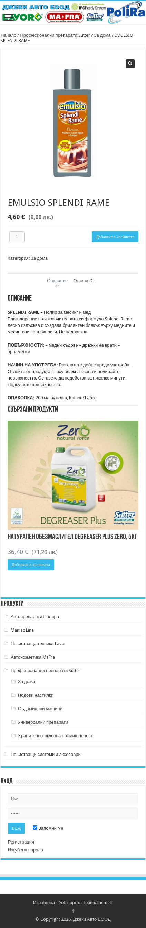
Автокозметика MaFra (33, 657)
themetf (105, 902)
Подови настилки (35, 695)
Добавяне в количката (115, 236)
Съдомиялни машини (40, 708)
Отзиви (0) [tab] (83, 280)
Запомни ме (48, 828)
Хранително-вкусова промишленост (55, 735)
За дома (102, 35)
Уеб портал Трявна (78, 902)
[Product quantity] (17, 236)
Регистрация (21, 842)
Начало (8, 35)
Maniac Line (22, 630)
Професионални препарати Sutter (55, 35)
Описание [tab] (57, 280)
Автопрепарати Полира (35, 616)
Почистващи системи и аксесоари (46, 754)
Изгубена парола (25, 850)
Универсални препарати (43, 722)
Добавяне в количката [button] (31, 564)
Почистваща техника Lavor (38, 643)
